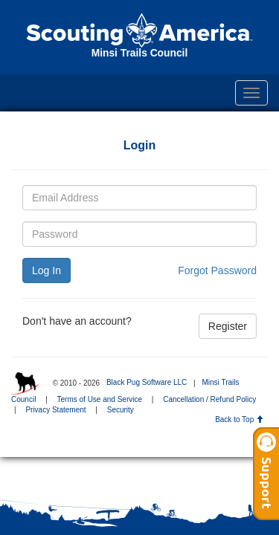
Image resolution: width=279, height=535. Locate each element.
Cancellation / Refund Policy (209, 399)
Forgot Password (217, 270)
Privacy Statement (55, 410)
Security (120, 410)
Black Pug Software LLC (146, 382)
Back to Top (239, 419)
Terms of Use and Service (100, 399)
